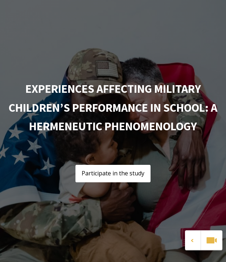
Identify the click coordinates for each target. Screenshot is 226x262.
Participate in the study (113, 173)
